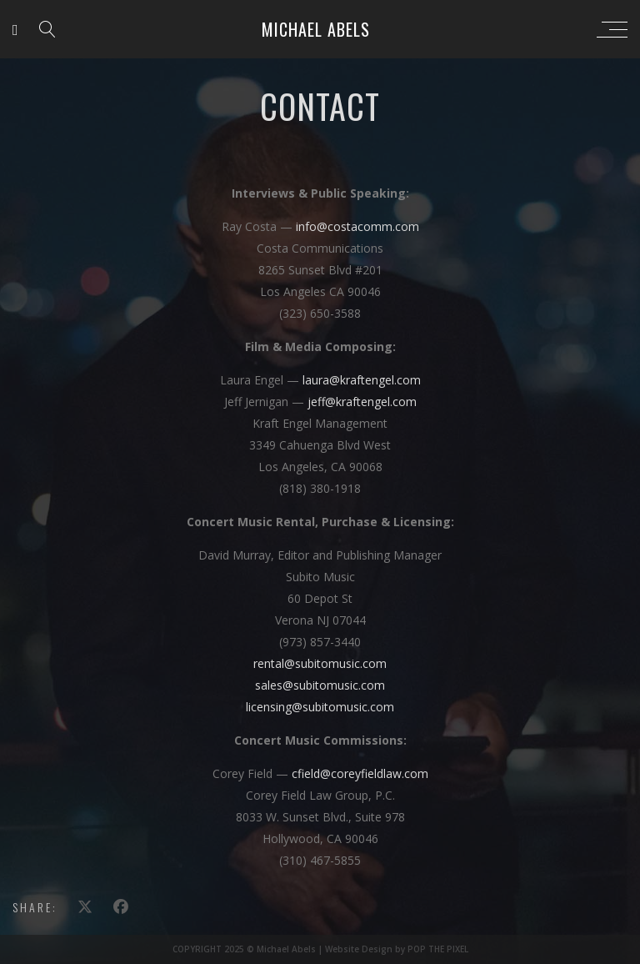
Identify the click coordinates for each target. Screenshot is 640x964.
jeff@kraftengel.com (362, 401)
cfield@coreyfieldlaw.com (360, 773)
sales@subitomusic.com (320, 685)
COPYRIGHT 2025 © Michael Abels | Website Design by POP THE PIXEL (320, 949)
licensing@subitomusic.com (320, 707)
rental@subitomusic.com (320, 663)
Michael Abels (316, 29)
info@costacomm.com (357, 226)
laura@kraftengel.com (361, 380)
